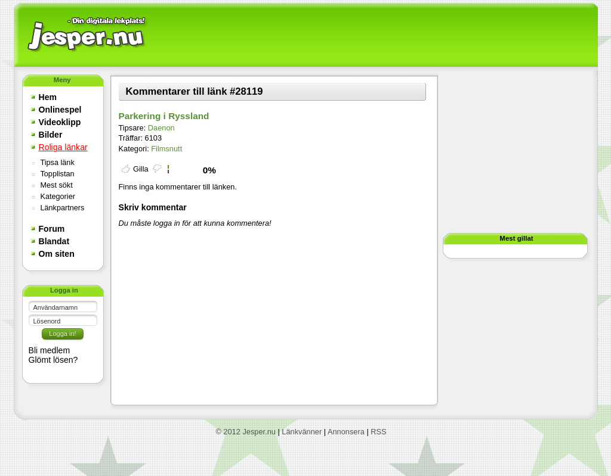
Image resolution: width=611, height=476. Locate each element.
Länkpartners (63, 208)
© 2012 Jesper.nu (245, 431)
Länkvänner (302, 431)
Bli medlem (49, 350)
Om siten (57, 254)
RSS (378, 431)
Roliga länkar (63, 147)
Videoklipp (60, 122)
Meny (62, 79)
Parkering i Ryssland (164, 116)
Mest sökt (57, 185)
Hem (48, 97)
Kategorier (58, 196)
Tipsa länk (58, 162)
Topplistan (58, 174)
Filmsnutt (166, 148)
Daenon (161, 127)
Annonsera (346, 431)
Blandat (54, 241)
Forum (52, 229)
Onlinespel (60, 109)
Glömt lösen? (53, 360)
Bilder (51, 134)
